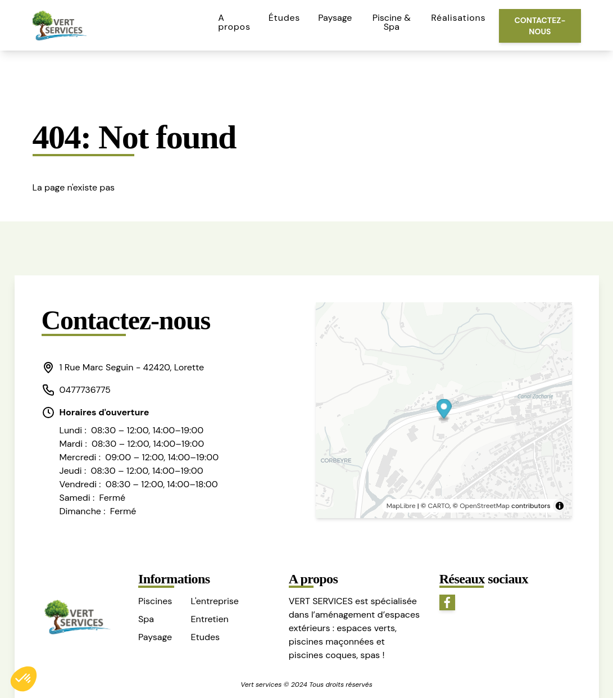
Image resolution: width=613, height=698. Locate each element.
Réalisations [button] (458, 18)
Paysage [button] (335, 18)
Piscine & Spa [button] (392, 22)
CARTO (439, 505)
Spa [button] (146, 619)
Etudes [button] (205, 637)
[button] (130, 367)
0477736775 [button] (76, 390)
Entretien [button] (209, 619)
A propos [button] (234, 22)
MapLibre (401, 505)
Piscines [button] (155, 601)
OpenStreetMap (485, 505)
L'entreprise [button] (214, 601)
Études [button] (284, 18)
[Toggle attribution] (559, 506)
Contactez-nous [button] (539, 26)
